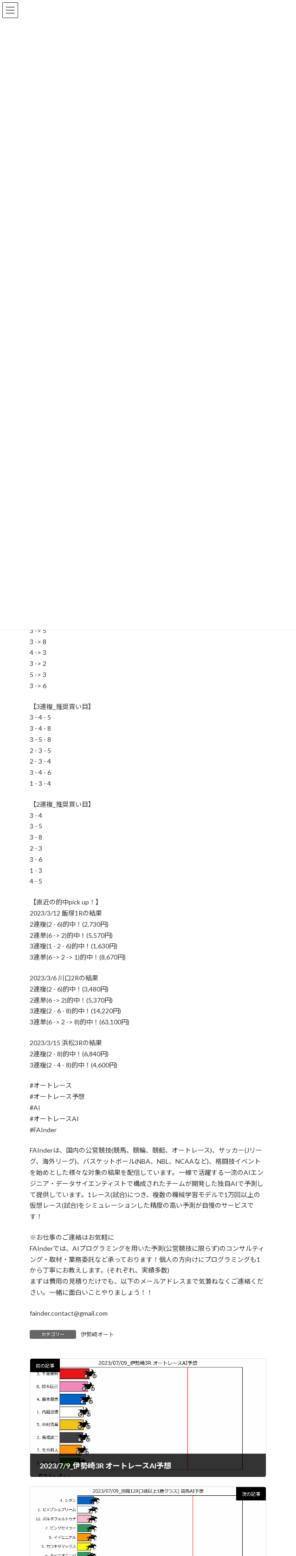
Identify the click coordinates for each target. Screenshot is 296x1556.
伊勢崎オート (97, 1334)
